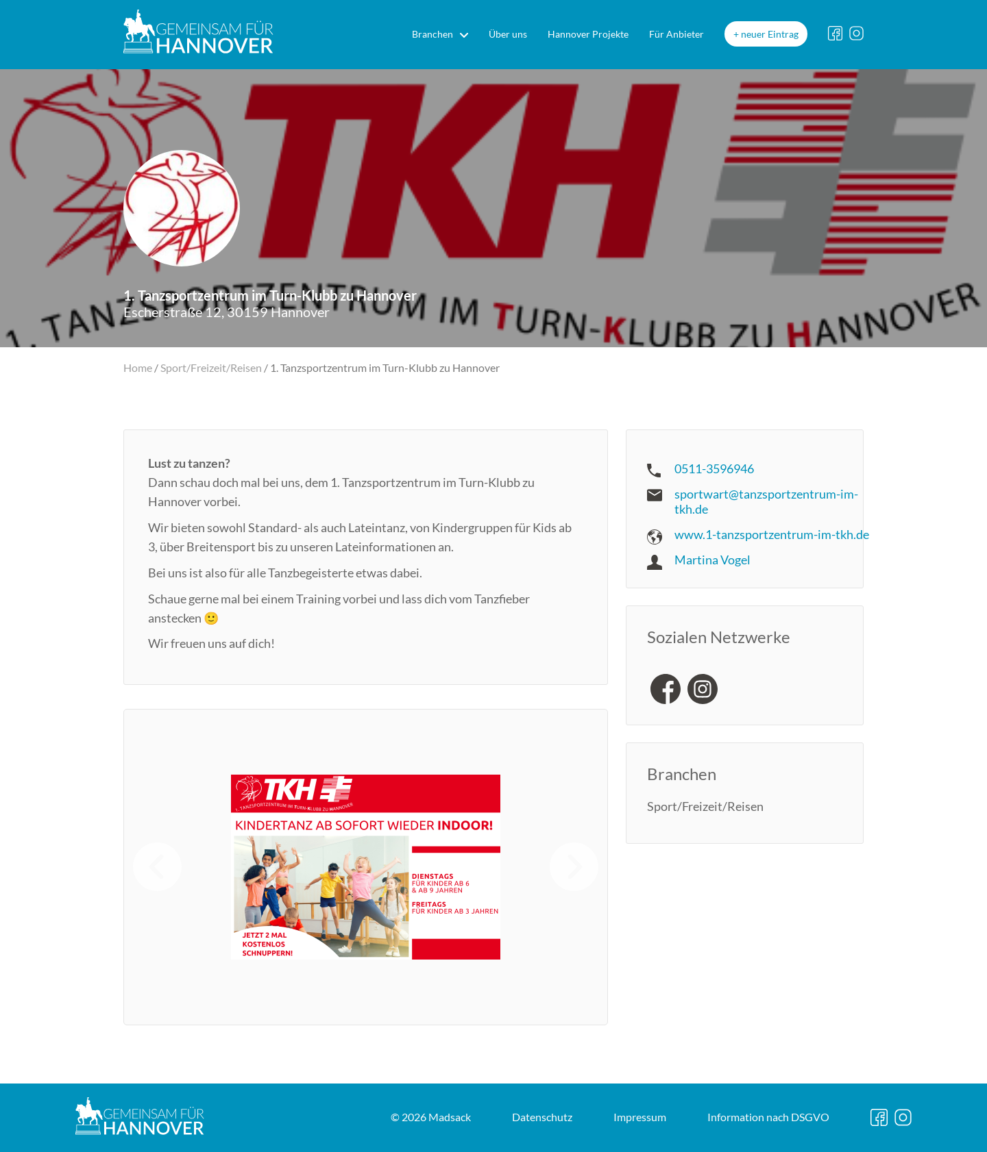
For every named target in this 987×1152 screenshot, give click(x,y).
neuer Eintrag (770, 34)
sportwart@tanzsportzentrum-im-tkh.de (766, 501)
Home (137, 367)
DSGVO (768, 1116)
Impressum (639, 1116)
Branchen (432, 34)
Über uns (508, 34)
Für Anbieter (676, 34)
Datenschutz (542, 1116)
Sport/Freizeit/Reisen (211, 367)
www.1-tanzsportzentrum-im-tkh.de (771, 534)
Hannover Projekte (588, 34)
